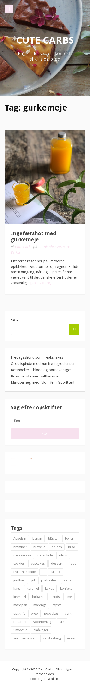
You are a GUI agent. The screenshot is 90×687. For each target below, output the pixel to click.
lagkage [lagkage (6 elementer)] (38, 596)
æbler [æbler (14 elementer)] (71, 638)
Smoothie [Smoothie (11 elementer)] (20, 630)
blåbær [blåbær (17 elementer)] (53, 538)
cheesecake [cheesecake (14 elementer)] (22, 555)
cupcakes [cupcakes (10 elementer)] (38, 563)
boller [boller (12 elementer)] (69, 538)
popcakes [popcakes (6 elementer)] (51, 613)
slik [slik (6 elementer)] (62, 622)
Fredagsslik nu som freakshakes (37, 357)
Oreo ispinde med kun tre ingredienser (43, 363)
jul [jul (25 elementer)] (33, 580)
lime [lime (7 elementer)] (69, 596)
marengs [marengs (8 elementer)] (39, 605)
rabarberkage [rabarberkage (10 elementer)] (43, 622)
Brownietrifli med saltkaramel (35, 376)
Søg (14, 319)
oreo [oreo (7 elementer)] (34, 613)
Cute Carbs (45, 39)
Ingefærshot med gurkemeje (33, 236)
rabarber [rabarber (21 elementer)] (20, 622)
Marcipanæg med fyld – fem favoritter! (42, 382)
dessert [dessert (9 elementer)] (56, 563)
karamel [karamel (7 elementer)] (33, 588)
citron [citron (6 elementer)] (63, 555)
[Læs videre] (40, 282)
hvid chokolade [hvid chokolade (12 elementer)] (24, 572)
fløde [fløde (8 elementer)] (72, 563)
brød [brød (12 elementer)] (71, 547)
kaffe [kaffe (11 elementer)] (68, 580)
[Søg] (74, 329)
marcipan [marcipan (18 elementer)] (20, 605)
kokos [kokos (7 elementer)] (49, 588)
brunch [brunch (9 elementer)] (57, 547)
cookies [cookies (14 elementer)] (19, 563)
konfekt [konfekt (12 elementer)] (66, 588)
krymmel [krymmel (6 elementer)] (19, 596)
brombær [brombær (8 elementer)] (20, 547)
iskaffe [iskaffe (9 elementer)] (56, 572)
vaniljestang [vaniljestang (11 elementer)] (52, 638)
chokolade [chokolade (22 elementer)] (45, 555)
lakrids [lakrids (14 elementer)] (55, 596)
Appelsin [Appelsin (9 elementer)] (19, 538)
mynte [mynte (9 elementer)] (57, 605)
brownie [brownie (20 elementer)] (39, 547)
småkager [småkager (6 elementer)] (41, 630)
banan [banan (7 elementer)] (37, 538)
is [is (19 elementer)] (43, 572)
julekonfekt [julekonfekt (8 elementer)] (49, 580)
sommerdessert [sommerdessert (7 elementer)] (25, 638)
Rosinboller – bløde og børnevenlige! (41, 369)
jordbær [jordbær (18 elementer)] (19, 580)
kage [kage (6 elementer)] (17, 588)
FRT (57, 678)
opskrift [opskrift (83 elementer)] (19, 613)
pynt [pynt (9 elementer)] (68, 613)
